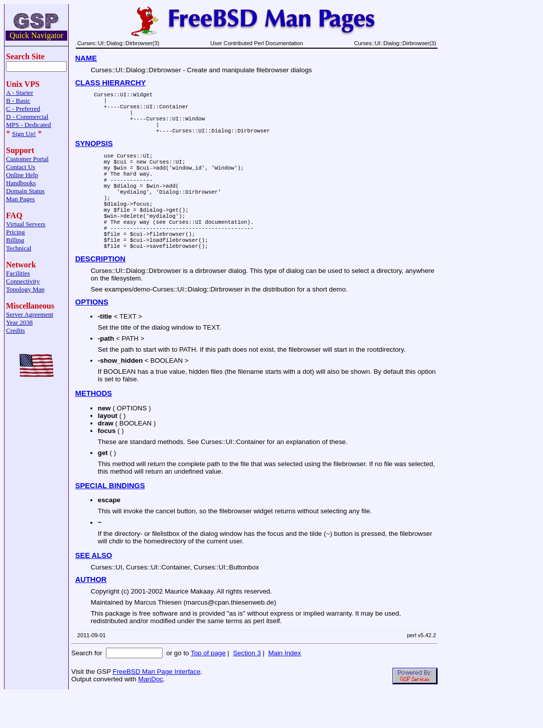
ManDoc (150, 713)
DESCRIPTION (100, 293)
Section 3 (247, 687)
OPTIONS (91, 337)
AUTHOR (91, 614)
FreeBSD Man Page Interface (156, 706)
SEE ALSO (93, 590)
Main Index (284, 687)
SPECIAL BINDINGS (110, 520)
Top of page (208, 687)
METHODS (93, 428)
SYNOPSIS (94, 154)
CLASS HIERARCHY (110, 83)
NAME (86, 58)
